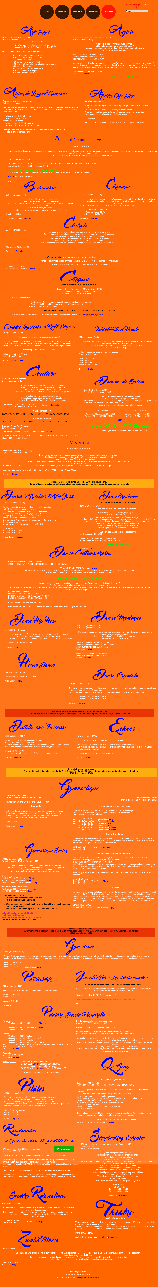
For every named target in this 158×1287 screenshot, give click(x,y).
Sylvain (110, 821)
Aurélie (102, 1237)
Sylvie (111, 1122)
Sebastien (112, 1237)
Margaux (86, 315)
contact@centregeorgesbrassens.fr (88, 1278)
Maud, (94, 315)
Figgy (19, 681)
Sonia (22, 361)
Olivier (41, 1027)
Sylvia (16, 1119)
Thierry (39, 1221)
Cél (87, 658)
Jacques (19, 537)
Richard (18, 757)
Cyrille (89, 758)
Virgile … (101, 315)
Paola (14, 474)
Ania (79, 315)
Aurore (82, 703)
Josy (120, 420)
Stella (32, 269)
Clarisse (42, 1023)
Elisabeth (123, 1195)
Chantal (93, 218)
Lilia (10, 177)
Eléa (90, 649)
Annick (95, 568)
